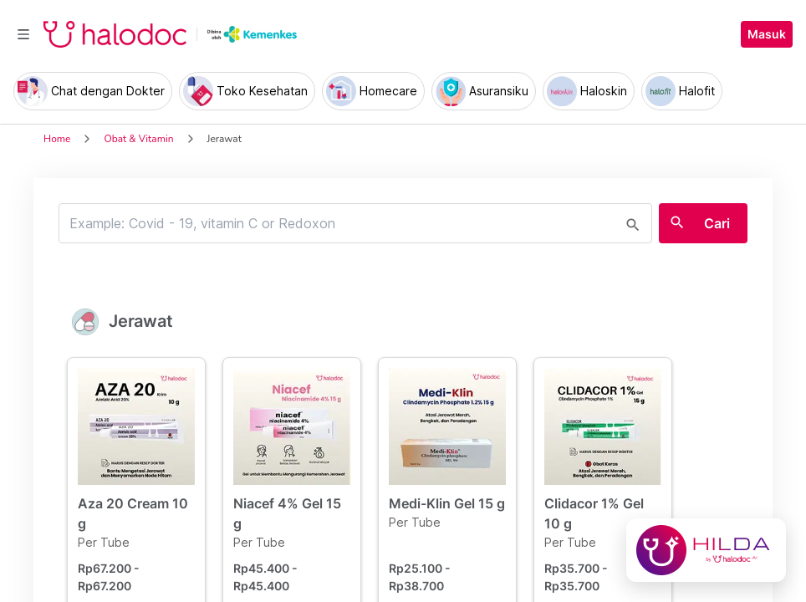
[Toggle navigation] (23, 34)
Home (56, 138)
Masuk (766, 34)
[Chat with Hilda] (706, 550)
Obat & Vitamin (138, 138)
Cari (717, 223)
